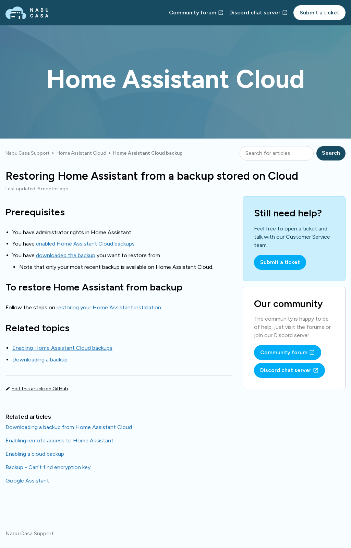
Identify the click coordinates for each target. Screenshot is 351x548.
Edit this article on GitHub (40, 388)
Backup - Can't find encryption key (47, 467)
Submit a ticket (319, 12)
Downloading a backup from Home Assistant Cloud (68, 427)
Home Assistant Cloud (81, 153)
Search (331, 153)
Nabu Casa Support (27, 153)
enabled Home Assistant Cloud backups (85, 243)
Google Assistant (27, 480)
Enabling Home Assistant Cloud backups (62, 348)
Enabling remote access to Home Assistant (59, 440)
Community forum (192, 12)
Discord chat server (254, 12)
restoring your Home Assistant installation (109, 307)
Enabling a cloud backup (34, 454)
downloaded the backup (65, 255)
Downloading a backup (40, 359)
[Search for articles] (277, 153)
